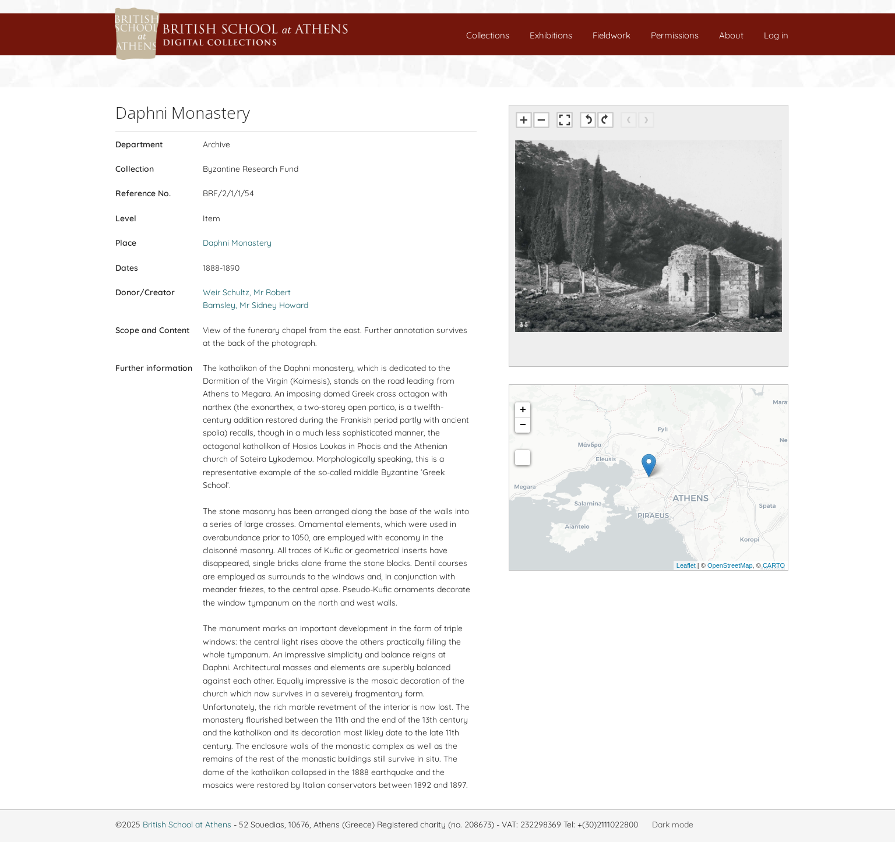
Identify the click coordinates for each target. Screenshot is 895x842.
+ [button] (523, 410)
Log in (776, 35)
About (731, 35)
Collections (487, 35)
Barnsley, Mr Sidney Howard (255, 305)
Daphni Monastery (237, 243)
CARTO (774, 565)
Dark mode (672, 824)
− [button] (523, 425)
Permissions (675, 35)
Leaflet (686, 565)
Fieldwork (611, 35)
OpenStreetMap (730, 565)
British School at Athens (187, 824)
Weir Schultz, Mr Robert (247, 292)
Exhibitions (551, 35)
